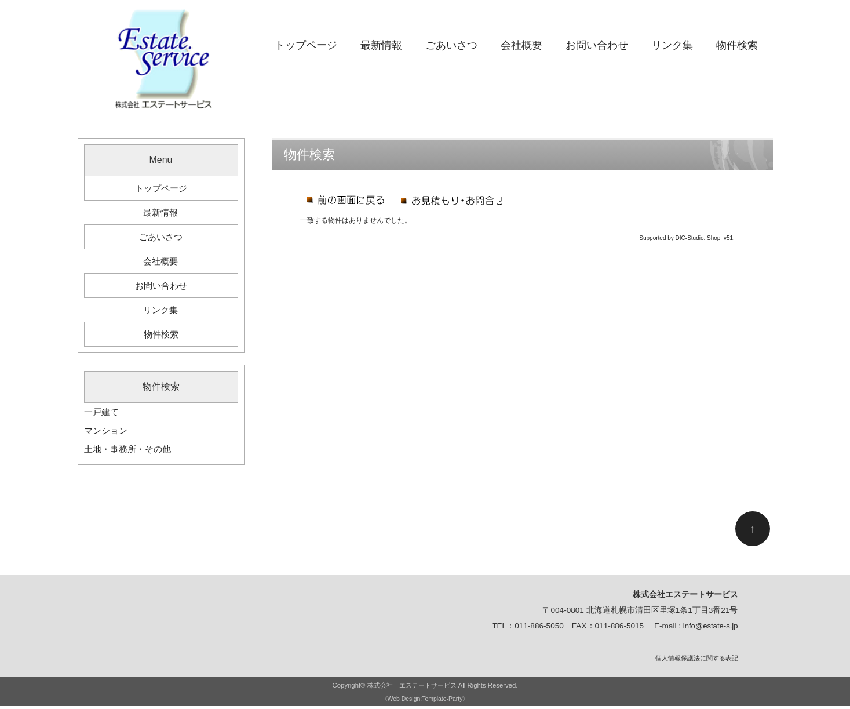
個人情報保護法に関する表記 (696, 661)
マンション (107, 434)
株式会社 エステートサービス (412, 688)
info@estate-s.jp (709, 630)
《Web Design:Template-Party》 (425, 702)
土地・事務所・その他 (130, 452)
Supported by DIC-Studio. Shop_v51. (687, 238)
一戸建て (102, 415)
